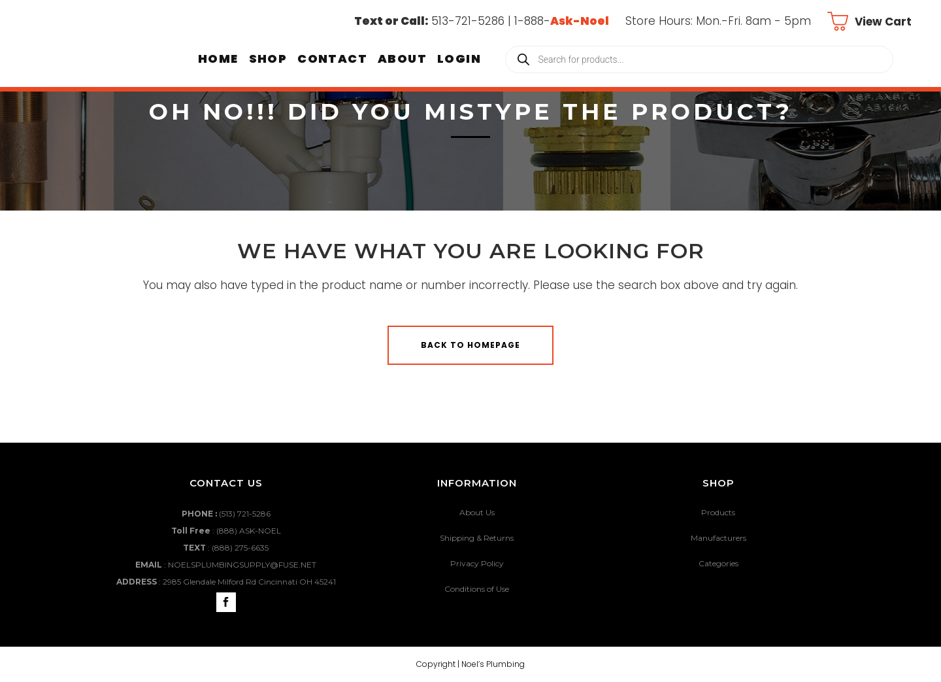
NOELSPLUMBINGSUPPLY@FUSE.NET (242, 565)
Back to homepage (470, 344)
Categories (718, 563)
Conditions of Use (476, 589)
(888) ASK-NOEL (248, 531)
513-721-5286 (467, 21)
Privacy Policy (477, 563)
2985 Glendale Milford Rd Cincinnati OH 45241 (249, 582)
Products (718, 512)
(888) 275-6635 (240, 548)
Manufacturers (718, 538)
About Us (477, 512)
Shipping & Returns (477, 538)
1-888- (561, 21)
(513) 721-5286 (245, 514)
